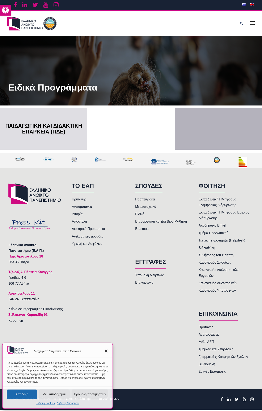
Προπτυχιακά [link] (145, 200)
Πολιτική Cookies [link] (45, 403)
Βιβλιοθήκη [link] (207, 249)
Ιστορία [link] (77, 215)
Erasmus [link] (141, 230)
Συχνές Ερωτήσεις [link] (212, 373)
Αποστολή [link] (79, 222)
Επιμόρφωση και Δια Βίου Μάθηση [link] (161, 222)
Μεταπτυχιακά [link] (145, 208)
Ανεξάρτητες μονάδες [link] (87, 237)
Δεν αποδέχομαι (54, 394)
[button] (106, 351)
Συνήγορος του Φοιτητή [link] (216, 256)
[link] (5, 10)
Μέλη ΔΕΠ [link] (206, 343)
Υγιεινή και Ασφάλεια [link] (87, 245)
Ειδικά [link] (139, 215)
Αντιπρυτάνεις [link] (82, 208)
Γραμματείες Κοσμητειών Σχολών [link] (223, 358)
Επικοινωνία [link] (144, 284)
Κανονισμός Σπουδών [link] (215, 264)
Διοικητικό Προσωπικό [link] (88, 230)
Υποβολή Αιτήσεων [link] (149, 276)
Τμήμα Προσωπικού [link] (213, 234)
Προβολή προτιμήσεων (90, 394)
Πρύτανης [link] (79, 200)
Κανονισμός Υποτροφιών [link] (217, 292)
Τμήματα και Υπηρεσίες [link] (216, 350)
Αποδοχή (22, 394)
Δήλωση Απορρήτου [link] (68, 403)
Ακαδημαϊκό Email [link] (212, 226)
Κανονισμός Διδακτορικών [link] (218, 284)
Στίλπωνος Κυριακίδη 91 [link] (28, 316)
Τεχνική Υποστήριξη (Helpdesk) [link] (222, 241)
